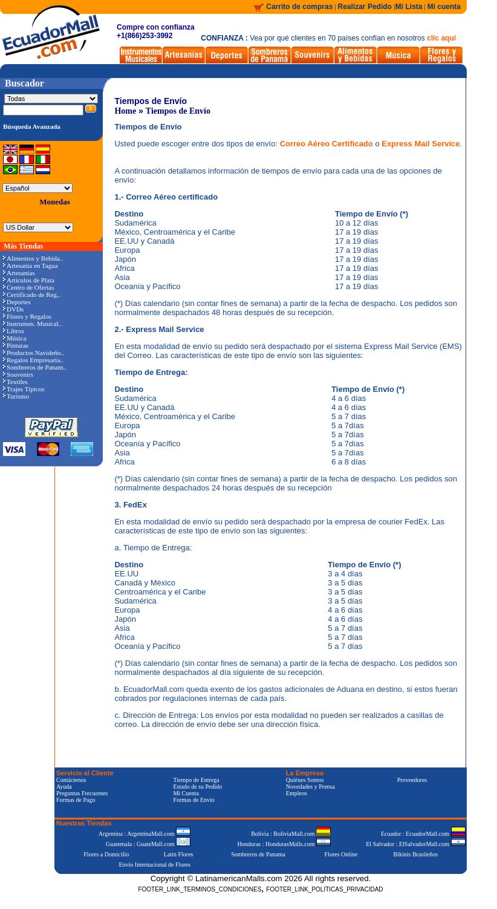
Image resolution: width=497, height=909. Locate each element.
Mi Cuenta (186, 793)
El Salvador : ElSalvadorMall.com (415, 844)
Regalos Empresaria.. (33, 359)
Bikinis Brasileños (416, 854)
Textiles (15, 381)
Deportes (17, 301)
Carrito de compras (299, 6)
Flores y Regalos (27, 316)
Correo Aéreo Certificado (327, 143)
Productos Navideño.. (33, 352)
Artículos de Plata (28, 280)
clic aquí (441, 38)
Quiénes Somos (305, 780)
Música (14, 338)
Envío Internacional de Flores (154, 864)
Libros (13, 330)
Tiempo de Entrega (196, 780)
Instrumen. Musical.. (32, 323)
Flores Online (341, 854)
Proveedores (412, 780)
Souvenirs (18, 374)
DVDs (13, 309)
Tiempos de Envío (178, 111)
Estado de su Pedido (197, 786)
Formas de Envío (193, 800)
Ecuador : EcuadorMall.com (423, 833)
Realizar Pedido (366, 6)
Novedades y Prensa (310, 786)
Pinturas (15, 345)
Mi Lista (409, 6)
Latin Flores (178, 854)
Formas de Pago (75, 800)
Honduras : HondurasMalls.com (284, 844)
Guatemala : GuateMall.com (148, 844)
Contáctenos (71, 780)
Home (125, 111)
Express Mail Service (421, 143)
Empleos (296, 793)
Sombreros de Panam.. (35, 367)
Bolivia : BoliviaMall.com (291, 833)
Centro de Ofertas (28, 287)
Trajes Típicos (24, 389)
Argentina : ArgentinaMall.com (144, 833)
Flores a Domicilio (106, 854)
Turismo (16, 396)
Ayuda (64, 786)
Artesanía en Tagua (30, 265)
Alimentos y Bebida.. (33, 258)
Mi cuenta (444, 6)
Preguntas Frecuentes (82, 793)
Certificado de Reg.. (31, 294)
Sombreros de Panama (258, 854)
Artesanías (18, 272)
